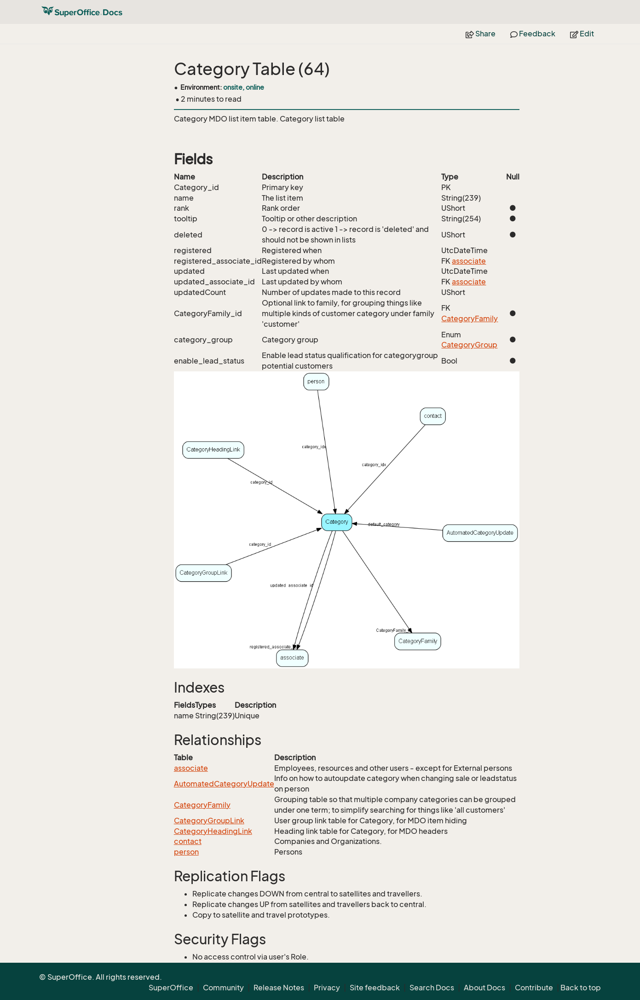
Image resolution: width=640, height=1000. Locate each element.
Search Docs (431, 987)
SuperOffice (171, 987)
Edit (582, 33)
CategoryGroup (469, 344)
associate (469, 261)
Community (223, 987)
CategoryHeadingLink (213, 831)
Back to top (580, 987)
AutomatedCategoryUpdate (224, 783)
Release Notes (279, 987)
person (186, 851)
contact (188, 841)
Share (481, 33)
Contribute (534, 987)
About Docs (484, 987)
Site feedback (375, 987)
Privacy (327, 987)
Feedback (532, 33)
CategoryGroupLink (209, 820)
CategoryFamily (469, 318)
